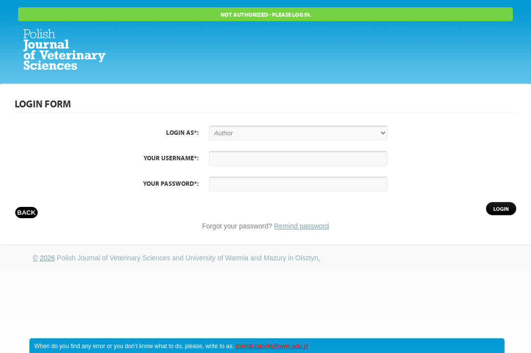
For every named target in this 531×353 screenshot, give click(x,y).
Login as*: (182, 133)
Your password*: (170, 184)
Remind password (301, 226)
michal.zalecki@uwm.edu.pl (272, 346)
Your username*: (171, 158)
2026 (47, 258)
